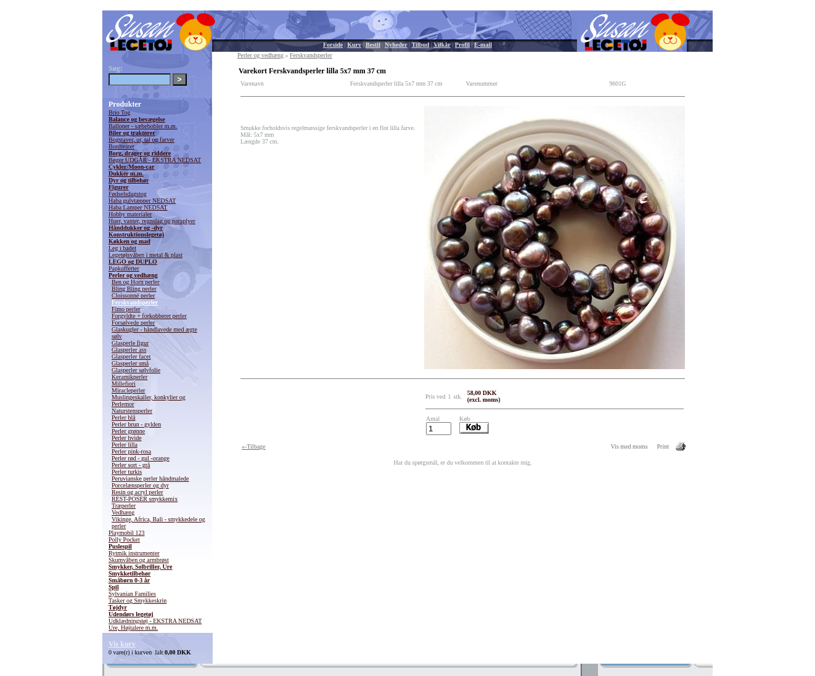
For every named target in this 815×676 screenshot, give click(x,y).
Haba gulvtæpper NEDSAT (142, 200)
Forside (333, 44)
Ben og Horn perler (135, 282)
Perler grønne (128, 431)
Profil (462, 44)
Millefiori (124, 383)
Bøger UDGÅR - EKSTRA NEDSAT (155, 160)
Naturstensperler (132, 410)
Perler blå (124, 417)
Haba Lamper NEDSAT (138, 207)
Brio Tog (120, 112)
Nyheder (396, 44)
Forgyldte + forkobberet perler (149, 315)
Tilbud (421, 44)
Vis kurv (122, 644)
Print (663, 446)
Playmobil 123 (127, 532)
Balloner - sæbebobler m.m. (143, 126)
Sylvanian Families (132, 593)
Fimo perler (126, 309)
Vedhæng (123, 512)
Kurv (354, 44)
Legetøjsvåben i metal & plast (145, 254)
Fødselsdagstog (128, 193)
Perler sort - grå (131, 465)
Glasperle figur (130, 343)
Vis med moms (629, 446)
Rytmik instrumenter (134, 553)
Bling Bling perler (134, 288)
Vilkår (441, 44)
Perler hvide (127, 437)
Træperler (124, 505)
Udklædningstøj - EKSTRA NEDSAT (155, 620)
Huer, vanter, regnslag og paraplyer (152, 221)
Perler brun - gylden (136, 424)
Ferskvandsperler (135, 302)
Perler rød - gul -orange (141, 458)
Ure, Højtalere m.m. (133, 627)
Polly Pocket (124, 539)
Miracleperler (128, 390)
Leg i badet (122, 248)
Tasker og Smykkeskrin (137, 600)
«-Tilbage (254, 446)
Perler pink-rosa (131, 451)
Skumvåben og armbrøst (139, 559)
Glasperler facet (131, 356)
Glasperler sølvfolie (136, 370)
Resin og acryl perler (137, 492)
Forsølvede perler (133, 322)
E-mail (483, 44)
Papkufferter (124, 268)
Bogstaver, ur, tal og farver (141, 139)
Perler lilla (124, 444)
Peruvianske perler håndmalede (150, 478)
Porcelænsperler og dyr (140, 485)
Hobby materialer (130, 214)
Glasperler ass (129, 349)
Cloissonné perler (133, 295)
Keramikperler (129, 376)
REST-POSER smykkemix (145, 498)
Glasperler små (130, 363)
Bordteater (121, 146)
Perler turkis (127, 471)
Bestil (373, 44)
